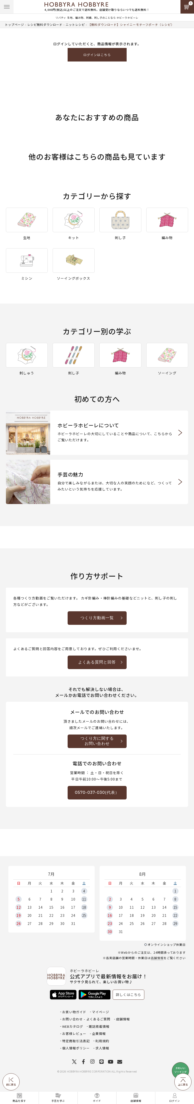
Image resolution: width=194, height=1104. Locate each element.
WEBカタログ (72, 1026)
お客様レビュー (74, 1033)
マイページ (100, 1012)
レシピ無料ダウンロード (44, 24)
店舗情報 (157, 958)
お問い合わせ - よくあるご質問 (86, 1019)
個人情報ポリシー (76, 1048)
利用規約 (102, 1041)
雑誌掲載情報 (99, 1026)
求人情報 (102, 1048)
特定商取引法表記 (76, 1041)
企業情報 (99, 1033)
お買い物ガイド (74, 1012)
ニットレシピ (75, 24)
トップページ (14, 24)
